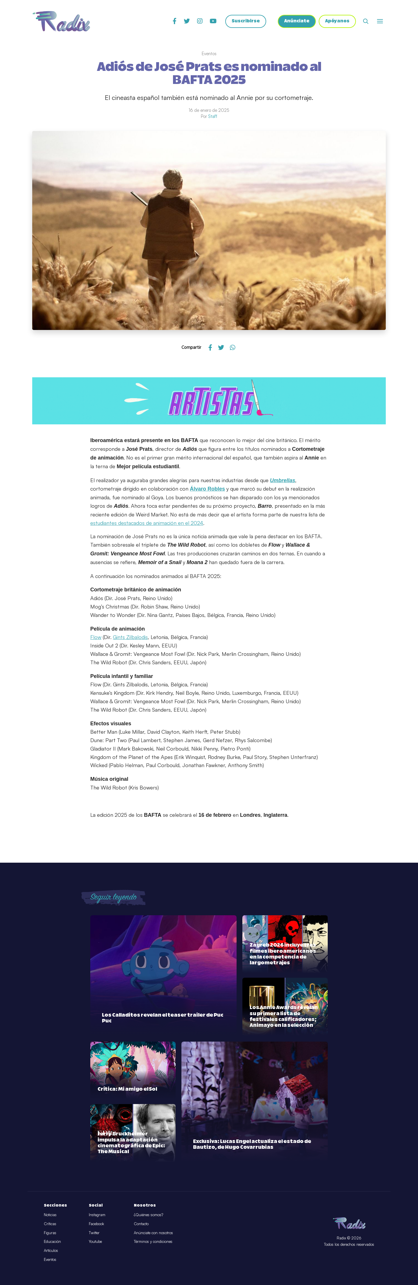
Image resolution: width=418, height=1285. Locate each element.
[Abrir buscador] (365, 21)
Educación (52, 1241)
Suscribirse (244, 22)
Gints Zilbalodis (130, 637)
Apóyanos (336, 22)
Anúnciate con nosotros (153, 1232)
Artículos (51, 1250)
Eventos (50, 1259)
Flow (95, 637)
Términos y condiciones (153, 1241)
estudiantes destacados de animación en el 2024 (146, 523)
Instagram (97, 1214)
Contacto (141, 1223)
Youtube (95, 1241)
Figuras (50, 1232)
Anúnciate (296, 22)
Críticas (50, 1223)
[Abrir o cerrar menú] (380, 22)
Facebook (96, 1223)
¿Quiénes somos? (148, 1214)
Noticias (50, 1214)
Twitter (94, 1232)
